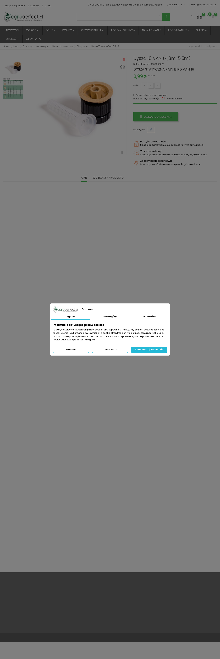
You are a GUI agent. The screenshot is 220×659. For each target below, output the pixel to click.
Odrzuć (71, 349)
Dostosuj (110, 349)
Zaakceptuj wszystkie (149, 349)
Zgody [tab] (71, 316)
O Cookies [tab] (149, 316)
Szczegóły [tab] (110, 316)
